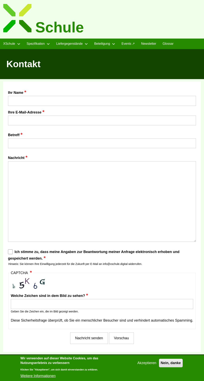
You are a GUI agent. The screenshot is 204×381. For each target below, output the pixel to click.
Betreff (14, 135)
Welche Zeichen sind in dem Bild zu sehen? (48, 296)
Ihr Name (15, 93)
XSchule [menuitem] (9, 43)
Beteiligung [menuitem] (102, 43)
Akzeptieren (146, 365)
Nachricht (16, 158)
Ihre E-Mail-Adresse (24, 112)
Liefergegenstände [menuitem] (69, 43)
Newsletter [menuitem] (148, 43)
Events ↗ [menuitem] (128, 43)
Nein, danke (171, 365)
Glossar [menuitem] (168, 43)
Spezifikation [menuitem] (36, 43)
